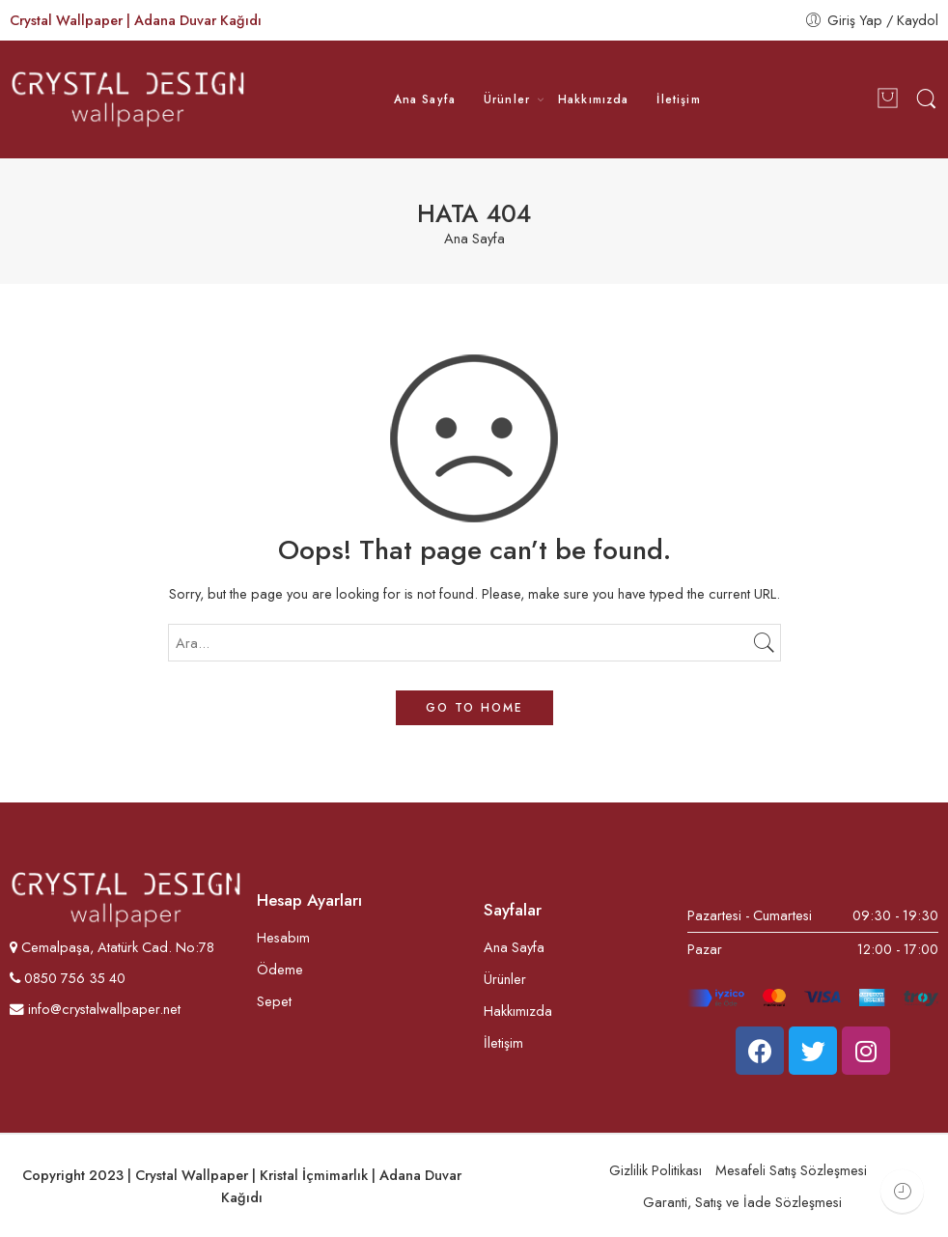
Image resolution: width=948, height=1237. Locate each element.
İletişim (678, 99)
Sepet (274, 1001)
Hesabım (283, 937)
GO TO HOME (474, 708)
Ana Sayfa (425, 99)
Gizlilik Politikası (655, 1170)
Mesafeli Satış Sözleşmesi (791, 1170)
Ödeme (280, 969)
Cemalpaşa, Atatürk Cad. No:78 (117, 947)
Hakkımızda (593, 99)
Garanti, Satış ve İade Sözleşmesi (742, 1202)
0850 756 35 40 (72, 978)
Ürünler (507, 99)
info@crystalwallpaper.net (95, 1008)
